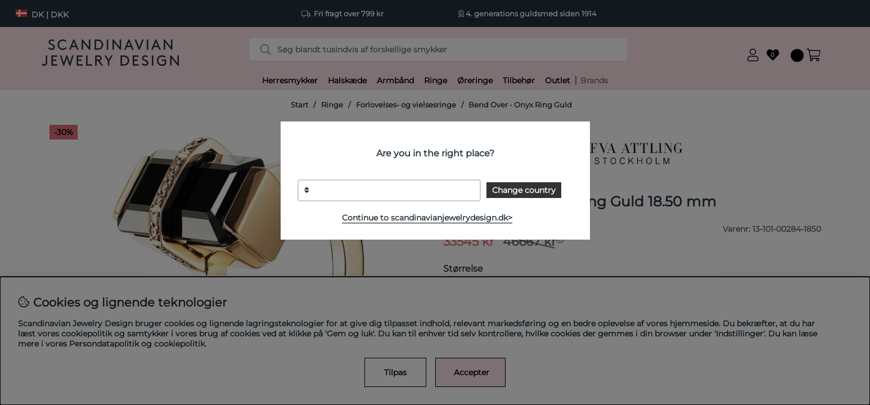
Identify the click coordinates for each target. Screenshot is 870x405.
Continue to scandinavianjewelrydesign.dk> (427, 218)
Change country (524, 190)
